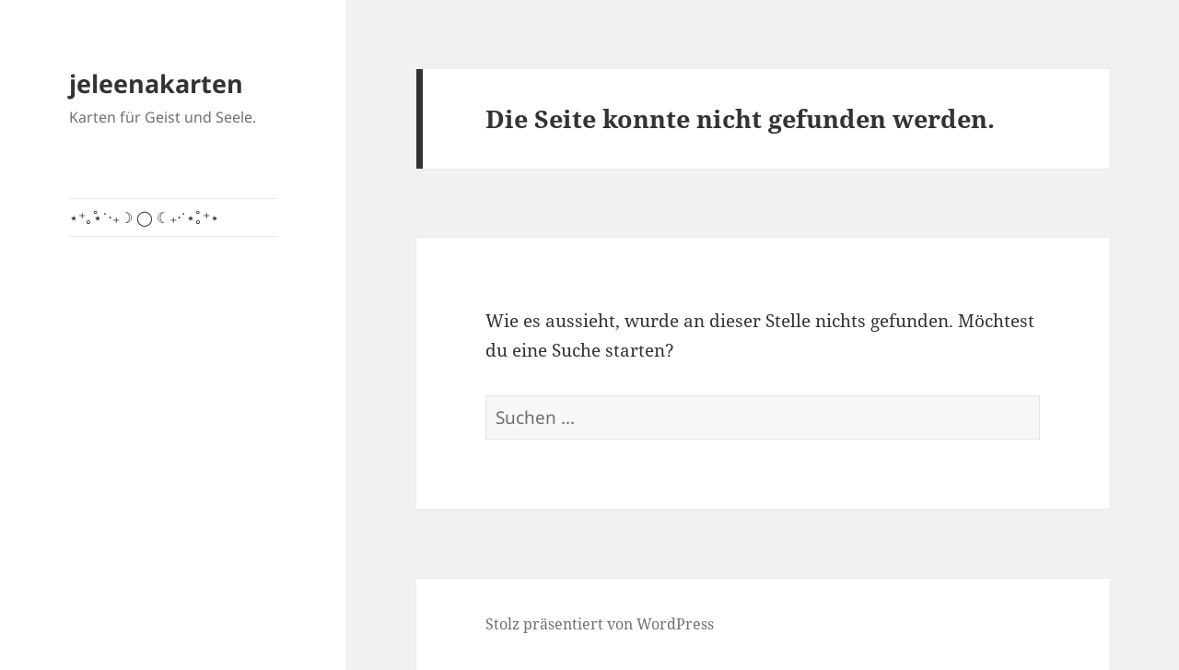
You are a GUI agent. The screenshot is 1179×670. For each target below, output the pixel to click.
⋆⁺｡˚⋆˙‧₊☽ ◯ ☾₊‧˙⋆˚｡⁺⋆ (144, 217)
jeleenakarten (156, 83)
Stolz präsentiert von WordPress (599, 624)
